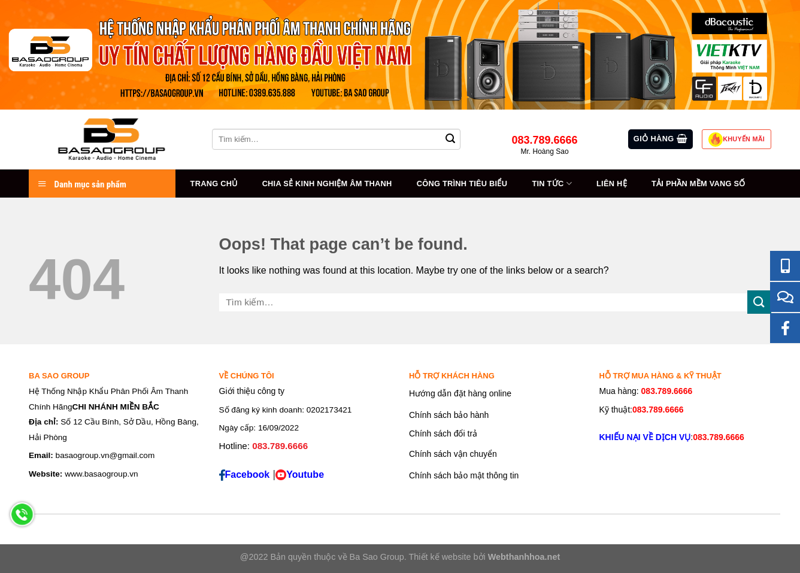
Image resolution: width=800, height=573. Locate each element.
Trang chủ (214, 183)
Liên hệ (611, 183)
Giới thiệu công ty (252, 391)
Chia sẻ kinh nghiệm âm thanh (327, 183)
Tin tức (551, 183)
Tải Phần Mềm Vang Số (698, 183)
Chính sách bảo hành (449, 415)
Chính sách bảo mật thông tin (464, 475)
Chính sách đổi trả (443, 433)
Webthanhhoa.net (524, 557)
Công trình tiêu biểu (462, 183)
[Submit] (759, 302)
